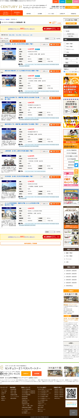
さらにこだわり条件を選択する (71, 71)
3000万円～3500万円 (71, 279)
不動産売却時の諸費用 (26, 407)
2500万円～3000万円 (71, 276)
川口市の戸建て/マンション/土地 (45, 389)
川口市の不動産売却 (72, 150)
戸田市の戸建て (41, 402)
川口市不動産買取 (71, 159)
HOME (55, 1)
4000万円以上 (69, 285)
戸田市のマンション (42, 403)
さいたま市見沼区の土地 (43, 394)
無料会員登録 (13, 398)
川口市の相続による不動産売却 (28, 391)
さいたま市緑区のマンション (44, 398)
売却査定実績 (24, 398)
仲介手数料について (26, 412)
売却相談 (76, 1)
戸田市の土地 (41, 405)
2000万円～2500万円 (71, 273)
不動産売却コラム (71, 167)
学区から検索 (13, 392)
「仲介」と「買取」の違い (27, 405)
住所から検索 (13, 391)
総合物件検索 (13, 389)
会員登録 (62, 1)
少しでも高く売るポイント (27, 409)
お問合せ (3, 400)
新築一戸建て (12, 34)
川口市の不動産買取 (26, 394)
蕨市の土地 (40, 411)
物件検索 (29, 13)
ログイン (69, 1)
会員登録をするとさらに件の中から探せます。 (34, 29)
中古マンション (26, 34)
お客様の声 (62, 13)
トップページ (4, 389)
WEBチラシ (3, 398)
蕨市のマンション (41, 409)
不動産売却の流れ (25, 403)
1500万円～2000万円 (71, 270)
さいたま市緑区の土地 (42, 400)
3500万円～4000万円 (71, 282)
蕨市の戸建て (41, 407)
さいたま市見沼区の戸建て (43, 391)
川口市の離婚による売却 (71, 156)
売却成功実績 (71, 162)
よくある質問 (24, 411)
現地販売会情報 (14, 394)
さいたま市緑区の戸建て (43, 396)
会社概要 (40, 13)
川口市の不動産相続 (72, 153)
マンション (69, 259)
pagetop (73, 412)
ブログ (2, 394)
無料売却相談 (71, 164)
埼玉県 (66, 31)
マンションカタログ (15, 396)
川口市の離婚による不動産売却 (28, 392)
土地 (31, 34)
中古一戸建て (19, 34)
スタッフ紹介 (51, 13)
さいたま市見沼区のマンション (44, 392)
